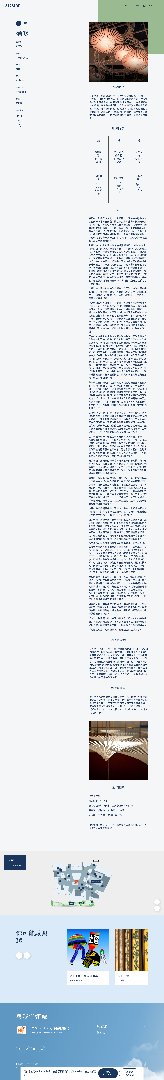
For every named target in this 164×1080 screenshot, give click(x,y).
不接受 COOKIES (129, 1073)
